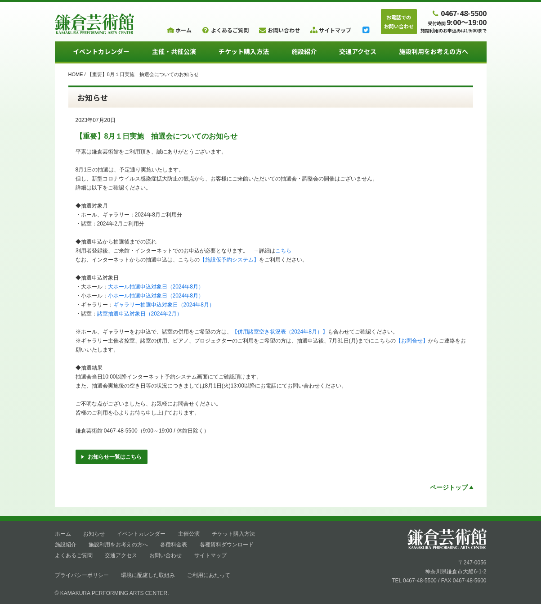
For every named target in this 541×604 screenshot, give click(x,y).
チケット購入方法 (244, 51)
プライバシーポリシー (82, 575)
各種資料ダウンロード (227, 544)
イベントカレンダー (101, 51)
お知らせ (94, 534)
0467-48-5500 (458, 13)
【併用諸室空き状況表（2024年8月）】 (280, 332)
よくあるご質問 (74, 555)
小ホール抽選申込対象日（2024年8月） (156, 296)
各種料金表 (173, 544)
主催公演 (189, 534)
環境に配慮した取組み (148, 575)
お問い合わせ (165, 555)
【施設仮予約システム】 (229, 260)
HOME (75, 74)
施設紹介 (304, 51)
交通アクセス (357, 51)
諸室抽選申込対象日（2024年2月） (139, 314)
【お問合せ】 (412, 341)
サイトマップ (210, 555)
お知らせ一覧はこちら (111, 457)
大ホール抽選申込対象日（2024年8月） (156, 287)
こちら (283, 251)
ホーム (63, 534)
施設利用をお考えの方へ (433, 51)
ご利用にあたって (208, 575)
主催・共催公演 (174, 51)
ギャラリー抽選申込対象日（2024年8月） (164, 305)
